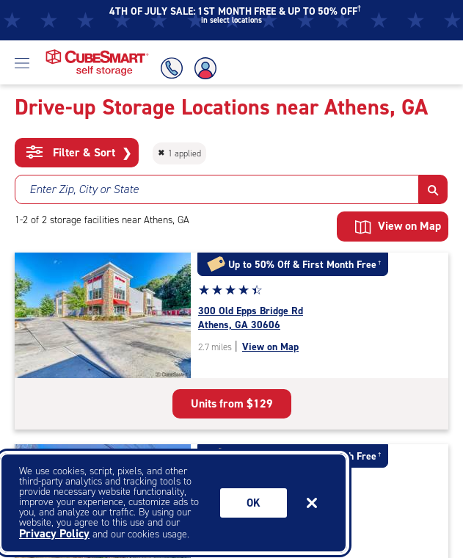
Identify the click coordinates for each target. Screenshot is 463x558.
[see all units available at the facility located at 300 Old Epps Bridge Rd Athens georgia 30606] (323, 318)
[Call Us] (169, 68)
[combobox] (217, 189)
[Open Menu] (22, 62)
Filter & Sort (78, 153)
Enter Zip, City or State (84, 189)
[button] (433, 189)
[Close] (312, 503)
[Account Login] (206, 68)
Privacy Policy (54, 533)
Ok (253, 503)
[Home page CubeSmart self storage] (97, 53)
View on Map (398, 226)
